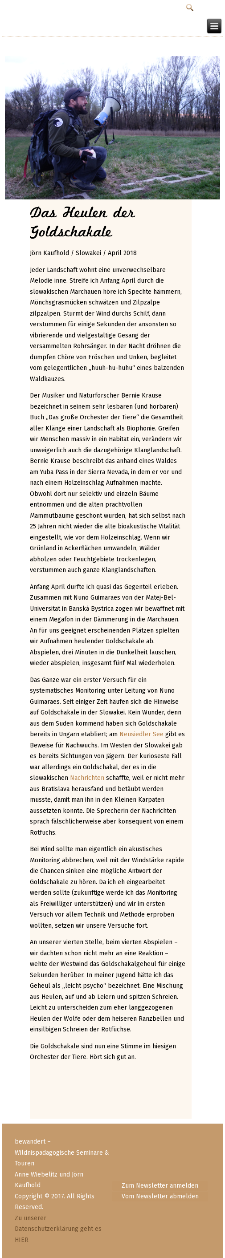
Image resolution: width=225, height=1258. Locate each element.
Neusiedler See (141, 734)
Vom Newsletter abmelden (160, 1196)
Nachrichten (87, 778)
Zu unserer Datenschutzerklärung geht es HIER (58, 1229)
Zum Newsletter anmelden (160, 1185)
